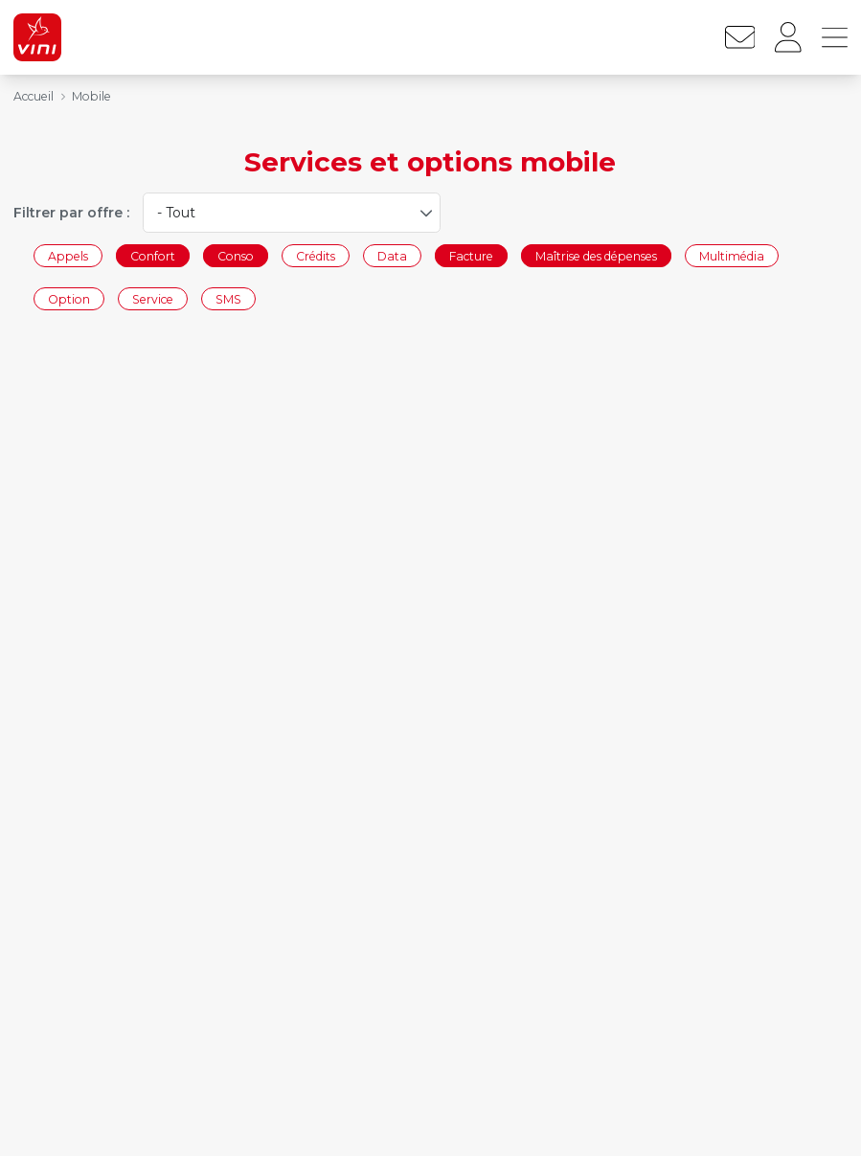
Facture (471, 255)
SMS (228, 299)
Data (392, 255)
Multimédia (731, 255)
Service (152, 299)
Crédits (315, 255)
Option (69, 299)
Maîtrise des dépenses (596, 255)
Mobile (91, 96)
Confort (152, 255)
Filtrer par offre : (71, 212)
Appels (68, 255)
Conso (235, 255)
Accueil (33, 96)
